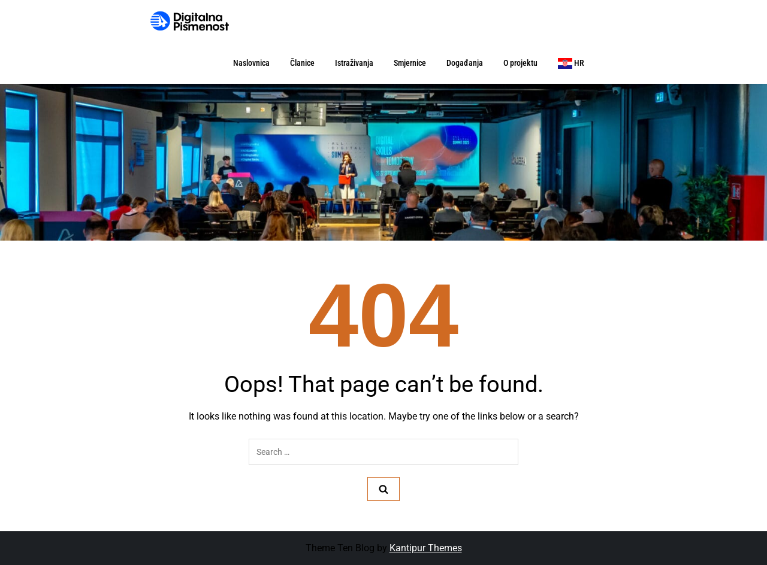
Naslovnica (251, 63)
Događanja (464, 63)
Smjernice (410, 63)
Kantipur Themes (425, 548)
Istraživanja (354, 63)
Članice (302, 63)
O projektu (520, 63)
